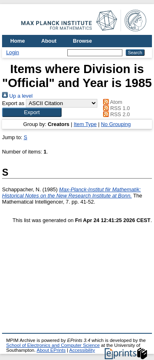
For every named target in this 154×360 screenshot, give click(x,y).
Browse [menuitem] (82, 41)
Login (12, 52)
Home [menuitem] (17, 41)
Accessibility (82, 350)
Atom (111, 102)
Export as (13, 103)
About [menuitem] (49, 41)
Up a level (17, 96)
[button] (32, 112)
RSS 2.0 (115, 114)
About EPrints (51, 350)
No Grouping (116, 124)
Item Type (85, 124)
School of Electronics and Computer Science (53, 345)
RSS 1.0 (115, 108)
